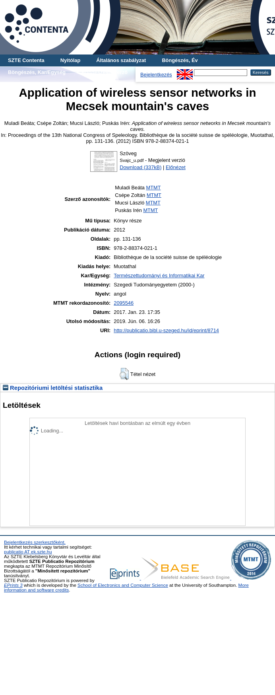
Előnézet (176, 167)
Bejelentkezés (156, 75)
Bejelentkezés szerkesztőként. (35, 542)
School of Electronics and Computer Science (122, 585)
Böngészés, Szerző (104, 72)
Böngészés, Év (180, 60)
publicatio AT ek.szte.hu (28, 551)
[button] (124, 374)
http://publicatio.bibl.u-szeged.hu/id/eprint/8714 (166, 330)
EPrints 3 (13, 585)
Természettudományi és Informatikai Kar (159, 275)
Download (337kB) (140, 167)
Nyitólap (70, 60)
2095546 (124, 303)
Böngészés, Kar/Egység (37, 72)
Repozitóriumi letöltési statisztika (53, 388)
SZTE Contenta (26, 60)
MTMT (153, 188)
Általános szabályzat (121, 60)
